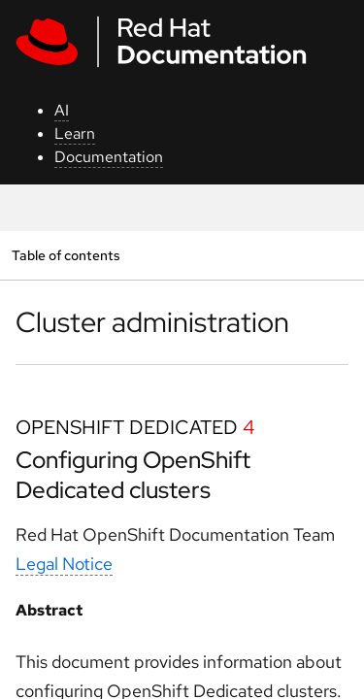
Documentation (108, 157)
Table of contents (65, 255)
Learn (74, 133)
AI (61, 110)
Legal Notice (64, 563)
